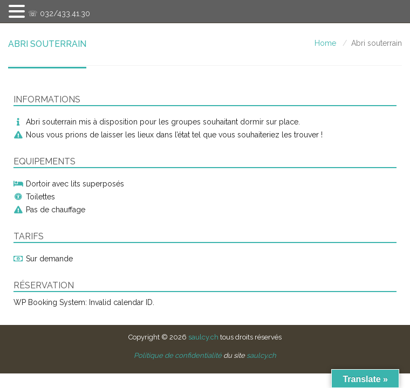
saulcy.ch (203, 337)
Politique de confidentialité (178, 355)
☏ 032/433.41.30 (59, 13)
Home (325, 43)
